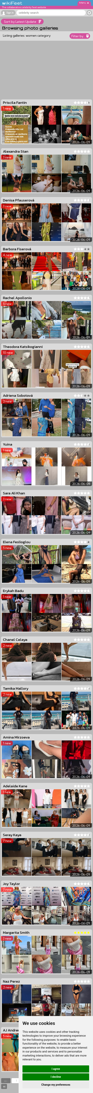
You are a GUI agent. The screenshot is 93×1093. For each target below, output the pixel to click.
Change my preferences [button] (55, 1084)
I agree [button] (56, 1068)
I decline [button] (56, 1076)
